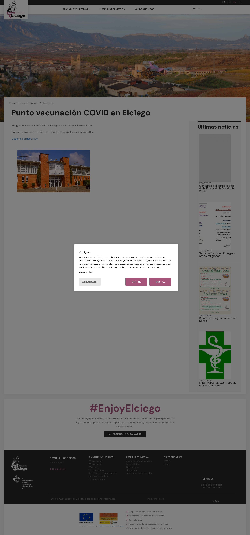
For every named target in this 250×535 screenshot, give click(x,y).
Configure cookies (90, 281)
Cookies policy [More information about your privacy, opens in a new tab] (85, 272)
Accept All (136, 281)
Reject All (160, 281)
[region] (126, 267)
